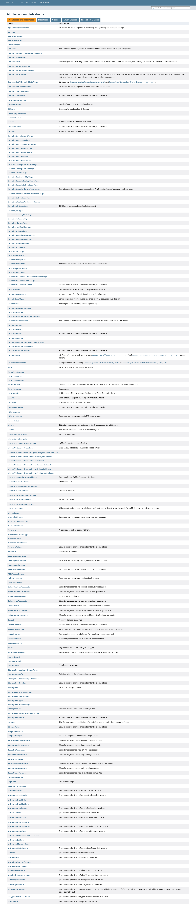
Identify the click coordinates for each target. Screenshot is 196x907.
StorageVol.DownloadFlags (20, 692)
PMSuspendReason (16, 565)
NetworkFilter (14, 539)
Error (10, 367)
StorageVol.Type (15, 700)
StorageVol (13, 688)
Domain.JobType (15, 211)
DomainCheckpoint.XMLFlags (21, 281)
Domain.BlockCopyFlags (19, 140)
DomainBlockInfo (16, 256)
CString (11, 109)
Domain (11, 131)
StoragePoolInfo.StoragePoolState (23, 679)
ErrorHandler (14, 393)
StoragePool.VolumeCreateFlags (23, 670)
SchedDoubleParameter (19, 592)
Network (12, 530)
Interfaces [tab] (43, 20)
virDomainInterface (17, 818)
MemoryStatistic (15, 526)
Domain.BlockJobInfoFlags (20, 152)
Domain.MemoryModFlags (20, 215)
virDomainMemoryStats (18, 844)
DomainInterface (15, 312)
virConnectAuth (15, 790)
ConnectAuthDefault (17, 74)
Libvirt (11, 430)
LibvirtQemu (13, 513)
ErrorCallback (14, 384)
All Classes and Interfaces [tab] (21, 20)
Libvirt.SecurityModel (17, 439)
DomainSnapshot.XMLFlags (20, 346)
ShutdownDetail (15, 644)
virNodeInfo (13, 857)
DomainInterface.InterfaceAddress (24, 317)
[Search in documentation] (170, 7)
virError (11, 853)
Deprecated (25, 3)
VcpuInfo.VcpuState (17, 786)
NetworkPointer (15, 547)
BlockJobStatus (15, 40)
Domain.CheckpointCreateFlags (22, 165)
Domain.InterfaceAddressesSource (24, 202)
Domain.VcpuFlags (16, 247)
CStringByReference (17, 114)
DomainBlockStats (16, 264)
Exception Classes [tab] (90, 20)
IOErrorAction (14, 412)
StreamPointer (14, 727)
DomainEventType (16, 299)
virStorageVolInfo (16, 885)
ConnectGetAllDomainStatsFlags (23, 82)
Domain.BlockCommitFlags (20, 136)
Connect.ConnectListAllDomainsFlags (25, 53)
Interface (12, 403)
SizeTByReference (16, 652)
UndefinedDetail (15, 778)
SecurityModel (14, 639)
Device (11, 122)
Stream (11, 722)
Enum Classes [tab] (70, 20)
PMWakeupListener (17, 569)
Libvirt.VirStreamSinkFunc (20, 499)
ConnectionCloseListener (19, 87)
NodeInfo (12, 552)
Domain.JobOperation (18, 206)
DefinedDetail (14, 118)
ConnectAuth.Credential (19, 66)
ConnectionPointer (16, 95)
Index (33, 3)
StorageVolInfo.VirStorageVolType (23, 713)
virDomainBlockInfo (17, 800)
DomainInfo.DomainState (19, 308)
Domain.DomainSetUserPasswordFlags (26, 194)
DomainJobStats (15, 329)
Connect (11, 49)
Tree (16, 3)
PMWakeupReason (16, 574)
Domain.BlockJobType (18, 156)
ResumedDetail (15, 583)
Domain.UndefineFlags (18, 243)
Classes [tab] (55, 20)
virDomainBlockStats (17, 808)
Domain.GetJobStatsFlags (19, 198)
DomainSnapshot (16, 338)
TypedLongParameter (17, 755)
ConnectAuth (14, 62)
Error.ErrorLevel (15, 376)
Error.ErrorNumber (16, 380)
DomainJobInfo (14, 325)
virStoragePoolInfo (16, 880)
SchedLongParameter (18, 601)
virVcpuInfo (13, 901)
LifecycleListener (15, 517)
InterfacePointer (15, 407)
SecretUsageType (16, 629)
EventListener (14, 398)
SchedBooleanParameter (19, 587)
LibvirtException (15, 508)
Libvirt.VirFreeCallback (18, 491)
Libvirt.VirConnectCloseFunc (21, 448)
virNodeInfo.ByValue (17, 866)
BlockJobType (14, 45)
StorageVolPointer (16, 717)
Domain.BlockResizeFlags (20, 161)
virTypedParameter (16, 889)
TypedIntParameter (17, 750)
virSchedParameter (17, 870)
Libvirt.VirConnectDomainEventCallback (26, 461)
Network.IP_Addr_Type (18, 535)
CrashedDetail (14, 104)
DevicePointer (14, 127)
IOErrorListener (15, 416)
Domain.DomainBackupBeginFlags (23, 181)
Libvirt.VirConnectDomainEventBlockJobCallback (30, 457)
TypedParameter (15, 759)
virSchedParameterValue (19, 875)
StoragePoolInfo (15, 674)
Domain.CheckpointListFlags (21, 169)
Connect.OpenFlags (17, 57)
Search (41, 3)
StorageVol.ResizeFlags (18, 696)
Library (11, 425)
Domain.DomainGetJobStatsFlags (23, 185)
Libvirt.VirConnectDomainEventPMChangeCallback (31, 473)
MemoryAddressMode (18, 522)
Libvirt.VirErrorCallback (18, 482)
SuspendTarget (14, 736)
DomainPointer (15, 333)
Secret (11, 620)
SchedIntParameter (17, 596)
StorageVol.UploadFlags (19, 705)
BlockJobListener (15, 36)
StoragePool (13, 665)
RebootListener (15, 578)
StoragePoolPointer (17, 683)
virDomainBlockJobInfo (18, 804)
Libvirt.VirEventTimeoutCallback (22, 487)
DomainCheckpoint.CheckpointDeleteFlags (27, 277)
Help (47, 3)
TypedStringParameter (18, 763)
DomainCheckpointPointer (20, 285)
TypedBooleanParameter (19, 740)
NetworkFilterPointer (17, 543)
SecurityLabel (14, 634)
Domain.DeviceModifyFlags (20, 177)
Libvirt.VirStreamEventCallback (22, 495)
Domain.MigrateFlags (18, 223)
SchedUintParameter (17, 610)
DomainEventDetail (17, 294)
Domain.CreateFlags (17, 173)
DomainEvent (14, 289)
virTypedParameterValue (19, 897)
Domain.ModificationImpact (20, 227)
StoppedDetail (14, 661)
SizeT (10, 648)
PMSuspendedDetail (17, 556)
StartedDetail (14, 657)
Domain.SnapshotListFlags (20, 239)
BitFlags (11, 32)
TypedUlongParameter (18, 773)
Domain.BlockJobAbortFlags (20, 148)
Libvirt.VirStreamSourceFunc (21, 504)
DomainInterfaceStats (18, 321)
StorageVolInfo (14, 709)
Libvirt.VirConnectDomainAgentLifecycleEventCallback (33, 453)
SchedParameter (15, 606)
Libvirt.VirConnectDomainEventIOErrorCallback (29, 469)
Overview (9, 3)
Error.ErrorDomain (16, 372)
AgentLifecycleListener (18, 28)
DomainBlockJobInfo (17, 260)
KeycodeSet (13, 421)
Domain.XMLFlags (16, 252)
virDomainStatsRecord (18, 848)
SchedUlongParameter (18, 615)
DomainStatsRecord (17, 363)
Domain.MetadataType (18, 219)
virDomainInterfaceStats (19, 826)
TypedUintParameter (17, 768)
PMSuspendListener (17, 560)
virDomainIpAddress (17, 831)
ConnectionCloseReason (19, 91)
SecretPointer (14, 625)
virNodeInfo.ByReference (19, 862)
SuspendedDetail (15, 732)
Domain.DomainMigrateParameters (24, 189)
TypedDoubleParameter (18, 745)
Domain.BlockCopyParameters (22, 144)
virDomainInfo (14, 813)
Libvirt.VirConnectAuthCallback (22, 443)
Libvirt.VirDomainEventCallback (22, 477)
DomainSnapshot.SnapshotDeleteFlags (26, 342)
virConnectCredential (17, 795)
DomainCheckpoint (16, 273)
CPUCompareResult (17, 100)
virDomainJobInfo (16, 840)
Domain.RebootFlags (17, 231)
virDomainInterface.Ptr (18, 822)
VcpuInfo (12, 782)
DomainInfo (13, 304)
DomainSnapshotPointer (19, 350)
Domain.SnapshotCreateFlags (21, 235)
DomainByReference (17, 268)
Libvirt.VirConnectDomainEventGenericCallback (29, 465)
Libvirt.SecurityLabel (17, 434)
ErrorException (14, 389)
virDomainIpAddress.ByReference (23, 836)
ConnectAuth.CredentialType (21, 70)
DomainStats (14, 355)
